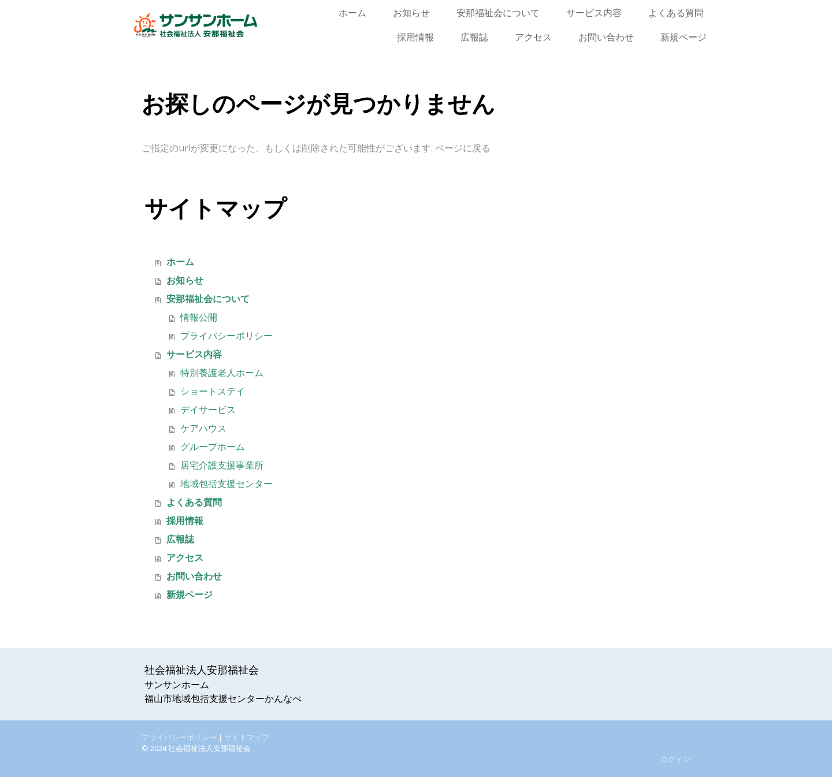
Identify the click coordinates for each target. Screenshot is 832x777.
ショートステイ (212, 391)
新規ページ (683, 37)
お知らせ (411, 13)
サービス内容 (594, 13)
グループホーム (212, 447)
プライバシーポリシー (226, 336)
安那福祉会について (498, 13)
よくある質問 (676, 13)
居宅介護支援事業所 (221, 465)
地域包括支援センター (226, 484)
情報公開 (198, 317)
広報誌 (474, 37)
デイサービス (208, 410)
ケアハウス (203, 428)
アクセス (533, 37)
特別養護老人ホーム (221, 373)
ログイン (675, 759)
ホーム (352, 13)
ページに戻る (463, 148)
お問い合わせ (606, 37)
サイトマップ (246, 737)
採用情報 (415, 37)
